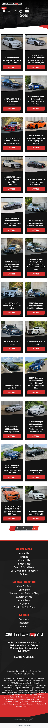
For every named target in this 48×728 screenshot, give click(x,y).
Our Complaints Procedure (24, 570)
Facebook (24, 619)
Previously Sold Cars (24, 607)
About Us (24, 553)
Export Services (24, 596)
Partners (24, 574)
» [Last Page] (34, 528)
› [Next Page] (28, 528)
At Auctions (24, 600)
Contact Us (24, 560)
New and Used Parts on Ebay (24, 593)
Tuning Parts (24, 589)
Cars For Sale (24, 586)
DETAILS (12, 67)
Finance (24, 556)
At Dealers (24, 603)
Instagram (24, 622)
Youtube (24, 626)
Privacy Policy (24, 563)
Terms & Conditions (24, 567)
